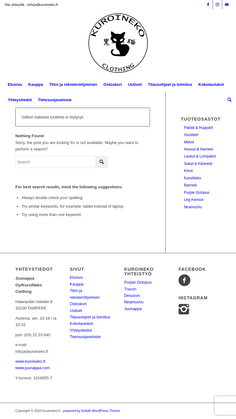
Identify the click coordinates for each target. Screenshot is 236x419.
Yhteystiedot (81, 330)
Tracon (130, 289)
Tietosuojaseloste (85, 336)
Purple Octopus (197, 192)
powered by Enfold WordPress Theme (91, 411)
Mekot (189, 142)
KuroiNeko (192, 178)
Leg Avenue (193, 200)
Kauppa (77, 284)
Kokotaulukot (81, 323)
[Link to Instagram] (217, 4)
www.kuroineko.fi (30, 361)
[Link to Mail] (226, 4)
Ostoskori (78, 303)
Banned (190, 185)
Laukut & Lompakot (200, 156)
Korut (188, 171)
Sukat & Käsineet (198, 164)
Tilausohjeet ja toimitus (90, 317)
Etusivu (76, 277)
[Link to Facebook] (208, 4)
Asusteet (191, 135)
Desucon (132, 295)
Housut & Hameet (198, 149)
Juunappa (133, 308)
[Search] (227, 100)
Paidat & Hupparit (198, 128)
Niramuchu (193, 207)
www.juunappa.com (32, 367)
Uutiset (76, 310)
